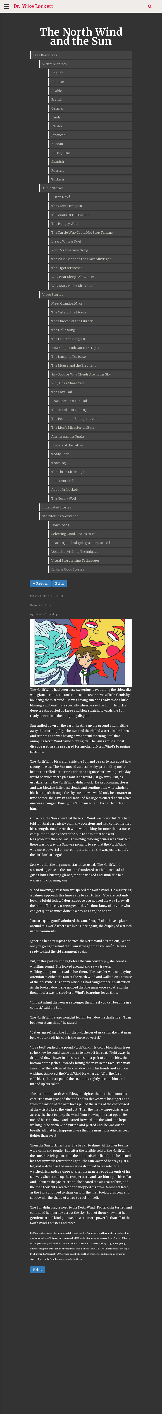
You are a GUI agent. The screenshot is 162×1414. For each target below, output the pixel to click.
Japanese (58, 135)
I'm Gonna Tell (62, 481)
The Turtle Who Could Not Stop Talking (82, 232)
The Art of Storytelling (69, 410)
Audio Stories (53, 188)
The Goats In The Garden (70, 215)
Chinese (57, 82)
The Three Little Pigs (67, 472)
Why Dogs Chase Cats (68, 383)
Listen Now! (60, 197)
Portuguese (60, 153)
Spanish (57, 162)
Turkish (57, 179)
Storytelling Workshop (60, 516)
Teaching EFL (61, 463)
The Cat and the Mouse (69, 312)
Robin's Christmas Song (69, 250)
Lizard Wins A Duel (66, 241)
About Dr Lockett (65, 490)
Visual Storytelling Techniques (75, 560)
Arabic (56, 91)
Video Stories (52, 295)
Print (59, 583)
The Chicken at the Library (72, 321)
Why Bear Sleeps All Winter (72, 277)
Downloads (60, 525)
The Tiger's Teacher (66, 268)
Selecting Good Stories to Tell (74, 534)
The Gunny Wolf (63, 498)
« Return (41, 583)
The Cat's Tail (61, 392)
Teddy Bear (60, 454)
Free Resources (45, 55)
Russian (57, 170)
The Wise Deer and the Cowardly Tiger (81, 259)
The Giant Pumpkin (66, 206)
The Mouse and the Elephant (73, 365)
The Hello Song (63, 330)
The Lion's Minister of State (72, 427)
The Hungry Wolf (64, 224)
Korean (57, 144)
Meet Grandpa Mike (66, 303)
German (57, 108)
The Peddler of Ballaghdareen (74, 419)
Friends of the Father (67, 445)
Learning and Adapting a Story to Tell (80, 543)
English (57, 73)
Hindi (55, 117)
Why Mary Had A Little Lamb (73, 286)
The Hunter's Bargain (68, 339)
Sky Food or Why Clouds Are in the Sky (81, 374)
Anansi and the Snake (68, 436)
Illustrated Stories (56, 507)
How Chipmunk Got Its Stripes (75, 348)
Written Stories (54, 64)
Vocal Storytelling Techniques (74, 552)
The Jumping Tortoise (68, 357)
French (56, 100)
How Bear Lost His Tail (69, 401)
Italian (56, 126)
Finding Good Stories (67, 569)
